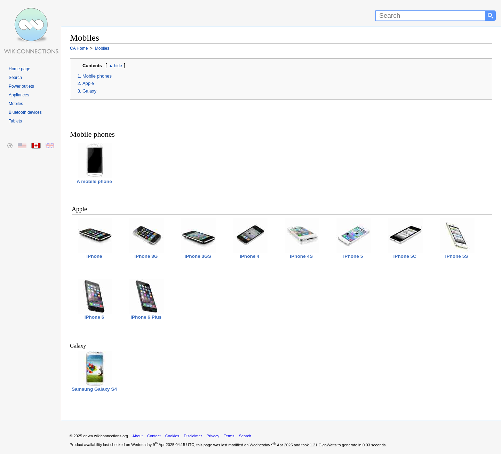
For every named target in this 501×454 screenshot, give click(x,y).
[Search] (430, 15)
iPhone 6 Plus (146, 299)
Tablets (15, 121)
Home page (19, 68)
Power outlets (21, 86)
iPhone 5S (457, 238)
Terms (229, 436)
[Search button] (490, 15)
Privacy (212, 436)
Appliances (19, 95)
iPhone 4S (302, 238)
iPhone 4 (250, 238)
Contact (154, 436)
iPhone (95, 238)
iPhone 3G (146, 238)
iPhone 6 (95, 299)
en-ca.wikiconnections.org (105, 436)
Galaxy (89, 91)
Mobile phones (97, 76)
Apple (88, 83)
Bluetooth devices (25, 112)
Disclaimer (193, 436)
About (138, 436)
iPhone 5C (405, 238)
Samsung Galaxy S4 (94, 371)
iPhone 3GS (198, 238)
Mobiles (16, 103)
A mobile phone (94, 163)
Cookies (172, 436)
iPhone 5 (353, 238)
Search (15, 77)
